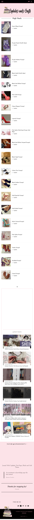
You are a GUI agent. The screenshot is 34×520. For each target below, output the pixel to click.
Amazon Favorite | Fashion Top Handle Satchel (15, 401)
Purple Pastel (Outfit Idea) (19, 43)
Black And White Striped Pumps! (21, 142)
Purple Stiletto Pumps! (18, 59)
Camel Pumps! (16, 273)
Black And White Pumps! (19, 83)
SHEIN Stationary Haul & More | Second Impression (17, 349)
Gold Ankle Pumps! (17, 208)
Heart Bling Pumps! (17, 26)
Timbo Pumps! (16, 247)
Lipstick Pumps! (16, 118)
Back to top (24, 516)
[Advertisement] (8, 308)
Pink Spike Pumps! (17, 234)
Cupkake (15, 28)
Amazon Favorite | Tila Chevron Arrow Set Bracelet (16, 366)
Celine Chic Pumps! (17, 170)
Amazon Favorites (8, 364)
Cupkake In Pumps (9, 347)
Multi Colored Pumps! (18, 221)
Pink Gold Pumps (16, 94)
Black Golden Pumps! (18, 182)
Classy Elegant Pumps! (18, 106)
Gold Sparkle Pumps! (18, 195)
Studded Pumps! (16, 260)
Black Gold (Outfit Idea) (18, 73)
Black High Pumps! (17, 157)
